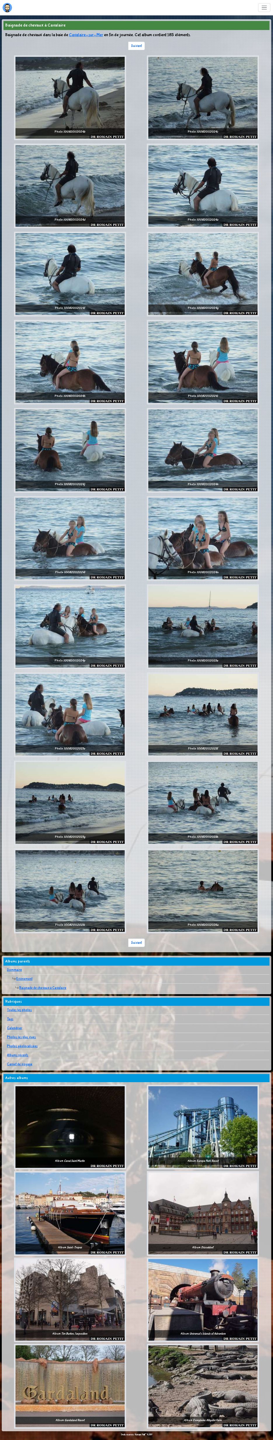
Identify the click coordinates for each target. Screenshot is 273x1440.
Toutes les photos (19, 1010)
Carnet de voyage (19, 1064)
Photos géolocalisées (22, 1046)
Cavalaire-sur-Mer (86, 35)
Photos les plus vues (21, 1037)
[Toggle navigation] (264, 7)
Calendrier (14, 1028)
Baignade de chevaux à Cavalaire (42, 988)
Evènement (24, 979)
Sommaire (14, 970)
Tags (10, 1019)
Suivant (136, 46)
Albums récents (17, 1055)
